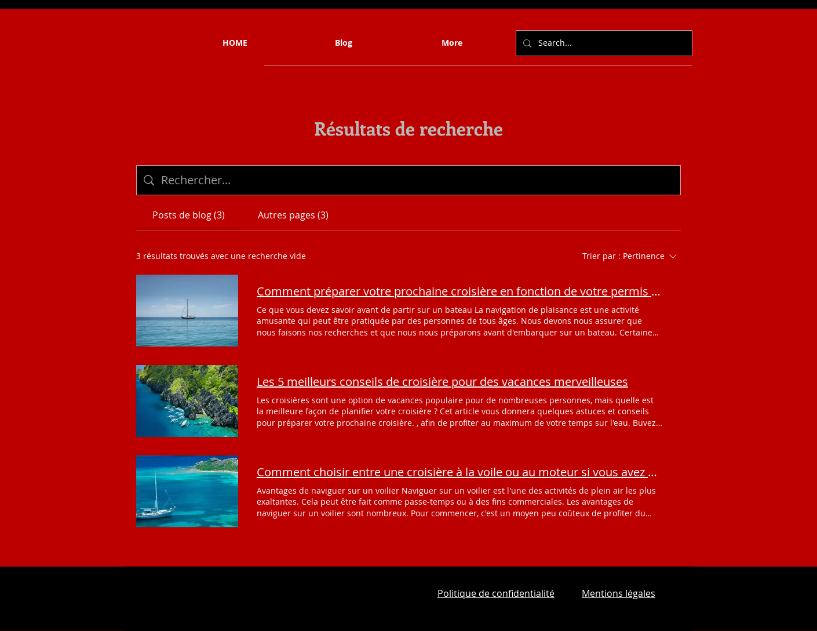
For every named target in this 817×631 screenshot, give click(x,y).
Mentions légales (618, 593)
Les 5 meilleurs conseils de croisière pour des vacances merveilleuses (442, 381)
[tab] (188, 215)
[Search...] (603, 43)
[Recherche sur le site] (417, 180)
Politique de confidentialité (496, 593)
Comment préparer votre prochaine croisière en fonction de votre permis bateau (459, 291)
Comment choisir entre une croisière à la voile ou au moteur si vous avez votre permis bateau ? (459, 472)
